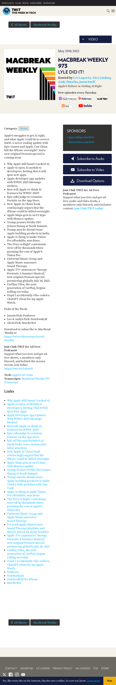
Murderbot (14, 583)
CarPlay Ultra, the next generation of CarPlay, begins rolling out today (26, 553)
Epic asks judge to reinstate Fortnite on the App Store (24, 435)
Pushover (13, 572)
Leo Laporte (82, 78)
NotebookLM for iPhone (22, 579)
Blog (26, 3)
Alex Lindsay (101, 78)
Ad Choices (83, 668)
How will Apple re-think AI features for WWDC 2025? (24, 428)
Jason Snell (87, 82)
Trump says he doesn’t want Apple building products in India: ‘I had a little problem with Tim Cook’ (28, 482)
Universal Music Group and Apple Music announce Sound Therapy (24, 517)
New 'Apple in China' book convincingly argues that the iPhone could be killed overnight (28, 455)
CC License (43, 668)
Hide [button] (109, 680)
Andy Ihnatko (68, 82)
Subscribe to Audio (87, 158)
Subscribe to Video (87, 169)
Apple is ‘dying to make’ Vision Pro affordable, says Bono (26, 493)
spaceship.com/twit (81, 137)
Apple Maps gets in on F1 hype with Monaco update (26, 464)
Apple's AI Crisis (22, 375)
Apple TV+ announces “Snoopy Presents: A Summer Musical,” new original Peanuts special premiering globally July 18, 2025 (28, 541)
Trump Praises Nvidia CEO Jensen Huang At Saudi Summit (28, 471)
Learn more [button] (93, 680)
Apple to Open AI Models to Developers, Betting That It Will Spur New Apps (27, 407)
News (23, 128)
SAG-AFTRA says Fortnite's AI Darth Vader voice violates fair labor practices (26, 444)
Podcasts (8, 3)
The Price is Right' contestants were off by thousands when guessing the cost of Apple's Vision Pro (26, 504)
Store (105, 668)
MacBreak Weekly (45, 25)
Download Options (87, 180)
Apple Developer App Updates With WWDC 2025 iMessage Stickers (26, 418)
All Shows (18, 24)
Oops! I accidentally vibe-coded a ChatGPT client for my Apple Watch (28, 564)
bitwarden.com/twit (81, 142)
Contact (11, 668)
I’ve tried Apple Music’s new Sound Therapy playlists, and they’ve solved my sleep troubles (28, 528)
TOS (95, 668)
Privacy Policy (62, 668)
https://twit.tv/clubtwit (18, 368)
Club (18, 3)
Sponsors (49, 3)
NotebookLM (15, 576)
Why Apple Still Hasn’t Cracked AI (28, 400)
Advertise (26, 668)
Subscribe (36, 3)
